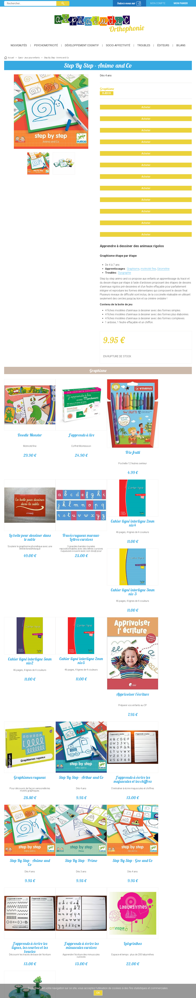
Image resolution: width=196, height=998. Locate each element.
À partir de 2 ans (74, 919)
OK (98, 992)
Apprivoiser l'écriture (168, 673)
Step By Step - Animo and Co (98, 65)
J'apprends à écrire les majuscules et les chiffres (121, 753)
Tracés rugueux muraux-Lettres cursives (168, 511)
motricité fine (148, 268)
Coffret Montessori (74, 441)
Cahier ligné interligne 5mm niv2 (121, 577)
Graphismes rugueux (28, 751)
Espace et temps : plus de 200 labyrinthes (27, 920)
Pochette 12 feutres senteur (121, 457)
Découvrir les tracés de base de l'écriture (121, 842)
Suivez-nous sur (126, 3)
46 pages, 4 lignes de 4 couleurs (27, 586)
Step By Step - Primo (27, 830)
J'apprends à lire (74, 430)
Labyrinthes (28, 909)
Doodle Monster (27, 430)
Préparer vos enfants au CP (168, 684)
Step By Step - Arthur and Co (75, 753)
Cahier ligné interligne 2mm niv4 (27, 577)
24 (74, 450)
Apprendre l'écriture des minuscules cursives (168, 842)
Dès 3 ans (27, 841)
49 (168, 450)
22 (27, 928)
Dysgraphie (124, 272)
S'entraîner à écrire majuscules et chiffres (121, 763)
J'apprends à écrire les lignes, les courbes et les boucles (121, 834)
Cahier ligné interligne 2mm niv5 (168, 577)
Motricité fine (27, 441)
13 (122, 771)
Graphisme (133, 268)
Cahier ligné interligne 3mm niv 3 (74, 577)
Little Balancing (74, 909)
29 (27, 450)
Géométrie (163, 268)
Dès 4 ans (74, 762)
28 (27, 771)
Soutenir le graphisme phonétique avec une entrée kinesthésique (168, 442)
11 (27, 594)
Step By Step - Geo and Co (75, 830)
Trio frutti (121, 446)
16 (74, 928)
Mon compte (157, 3)
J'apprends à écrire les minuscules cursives (168, 832)
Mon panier (181, 3)
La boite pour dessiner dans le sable (168, 432)
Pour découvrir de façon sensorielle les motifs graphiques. (27, 763)
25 (168, 529)
